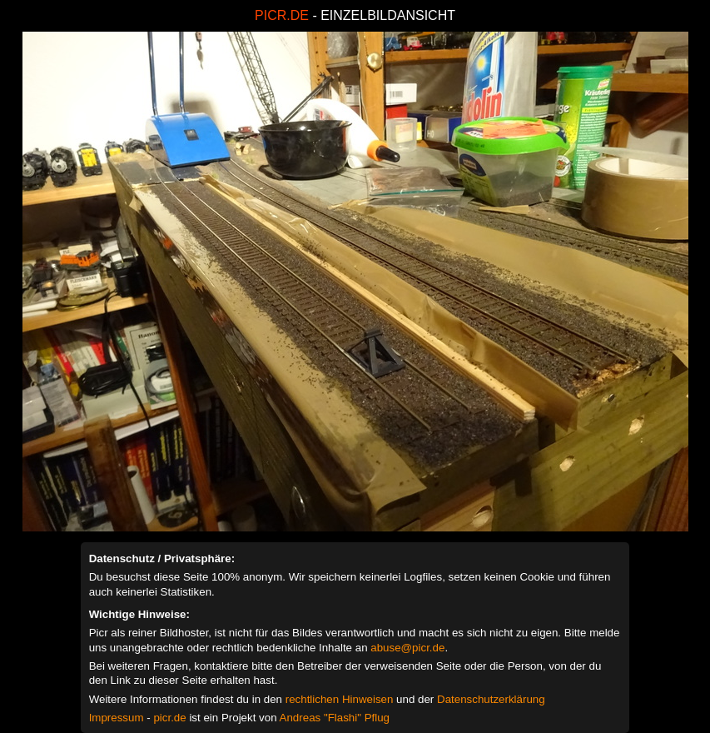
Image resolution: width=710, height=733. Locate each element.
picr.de (169, 717)
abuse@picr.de (407, 647)
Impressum (116, 717)
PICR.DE (282, 15)
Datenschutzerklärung (491, 699)
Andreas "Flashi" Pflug (335, 717)
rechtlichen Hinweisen (339, 699)
